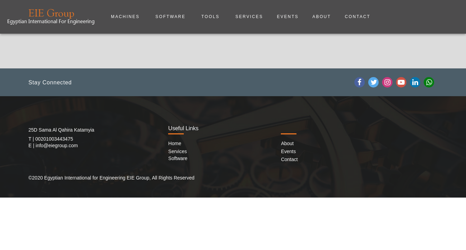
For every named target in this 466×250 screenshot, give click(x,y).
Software (171, 16)
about (321, 16)
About (287, 143)
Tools (211, 16)
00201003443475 (54, 139)
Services (249, 16)
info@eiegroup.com (57, 145)
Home (174, 143)
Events (288, 16)
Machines (126, 16)
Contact (357, 16)
